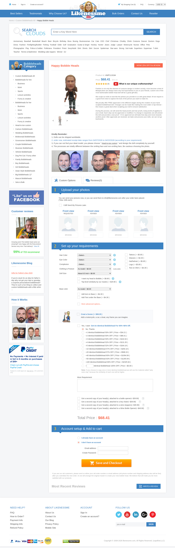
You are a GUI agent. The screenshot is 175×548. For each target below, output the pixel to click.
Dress (16, 45)
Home (14, 4)
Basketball (36, 41)
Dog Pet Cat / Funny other (25, 156)
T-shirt (155, 48)
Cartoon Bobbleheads (24, 129)
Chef (107, 41)
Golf (64, 45)
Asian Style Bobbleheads (25, 171)
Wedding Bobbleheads (24, 133)
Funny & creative (24, 99)
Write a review (150, 486)
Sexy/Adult (72, 48)
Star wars (114, 48)
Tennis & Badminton (29, 52)
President (57, 48)
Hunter (100, 45)
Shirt (79, 48)
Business (21, 84)
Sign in (23, 4)
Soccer (96, 48)
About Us (49, 512)
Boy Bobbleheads (22, 163)
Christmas (114, 41)
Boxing (75, 41)
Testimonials (35, 13)
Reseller (153, 13)
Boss (69, 41)
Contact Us (136, 13)
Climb (129, 41)
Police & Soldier (36, 48)
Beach (44, 41)
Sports (20, 91)
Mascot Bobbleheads (23, 178)
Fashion (22, 45)
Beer (50, 41)
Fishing (46, 45)
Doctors (151, 41)
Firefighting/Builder (34, 45)
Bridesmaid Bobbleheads (25, 137)
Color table (117, 269)
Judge (113, 45)
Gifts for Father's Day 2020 (22, 273)
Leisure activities (24, 95)
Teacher (17, 52)
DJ (65, 52)
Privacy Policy (52, 524)
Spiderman (104, 48)
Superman (148, 48)
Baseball (27, 41)
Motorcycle (128, 45)
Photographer (19, 48)
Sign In (83, 512)
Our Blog (49, 520)
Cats (97, 41)
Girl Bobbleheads (22, 167)
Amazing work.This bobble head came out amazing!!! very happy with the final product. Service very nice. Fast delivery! (26, 244)
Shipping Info (16, 524)
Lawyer (119, 45)
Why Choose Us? (58, 13)
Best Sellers (16, 13)
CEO (102, 41)
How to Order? (17, 516)
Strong (121, 48)
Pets (148, 45)
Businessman (84, 41)
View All (36, 246)
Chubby (123, 41)
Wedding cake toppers (47, 52)
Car (92, 41)
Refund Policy (16, 528)
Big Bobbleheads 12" (23, 175)
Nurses (136, 45)
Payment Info (16, 520)
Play (27, 48)
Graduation (71, 45)
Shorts (84, 48)
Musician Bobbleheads (24, 148)
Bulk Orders (118, 13)
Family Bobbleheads (23, 159)
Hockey (94, 45)
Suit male (129, 48)
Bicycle (55, 41)
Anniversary (18, 41)
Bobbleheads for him (23, 80)
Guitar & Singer (83, 45)
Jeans (107, 45)
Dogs (158, 41)
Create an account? (36, 4)
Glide (60, 45)
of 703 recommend (26, 252)
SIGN (151, 524)
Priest (64, 48)
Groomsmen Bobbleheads (25, 140)
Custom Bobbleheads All (25, 20)
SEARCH (151, 32)
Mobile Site (50, 528)
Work (20, 87)
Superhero (138, 48)
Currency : (152, 4)
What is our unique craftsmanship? (136, 84)
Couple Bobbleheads (23, 144)
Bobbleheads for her (23, 103)
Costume (136, 41)
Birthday (63, 41)
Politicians (48, 48)
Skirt (90, 48)
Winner (60, 52)
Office (142, 45)
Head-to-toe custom (23, 125)
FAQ (141, 4)
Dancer (144, 41)
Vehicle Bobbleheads (23, 152)
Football (53, 45)
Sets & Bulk (20, 182)
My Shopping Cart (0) (128, 4)
